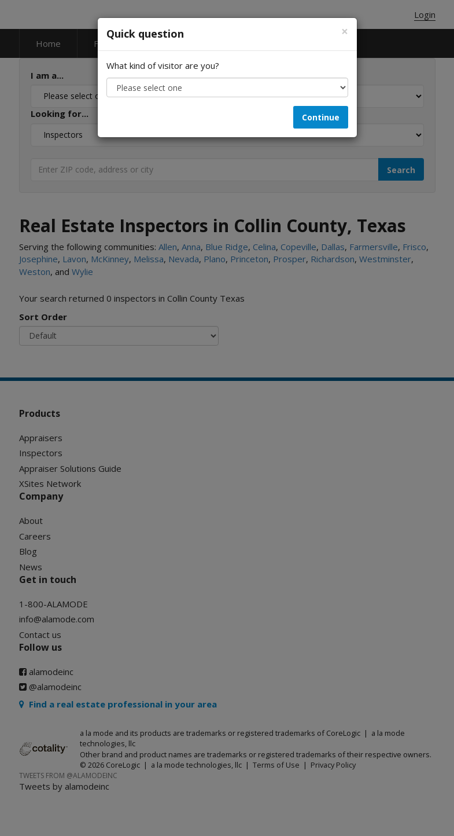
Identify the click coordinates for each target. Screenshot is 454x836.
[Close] (344, 31)
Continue (320, 117)
